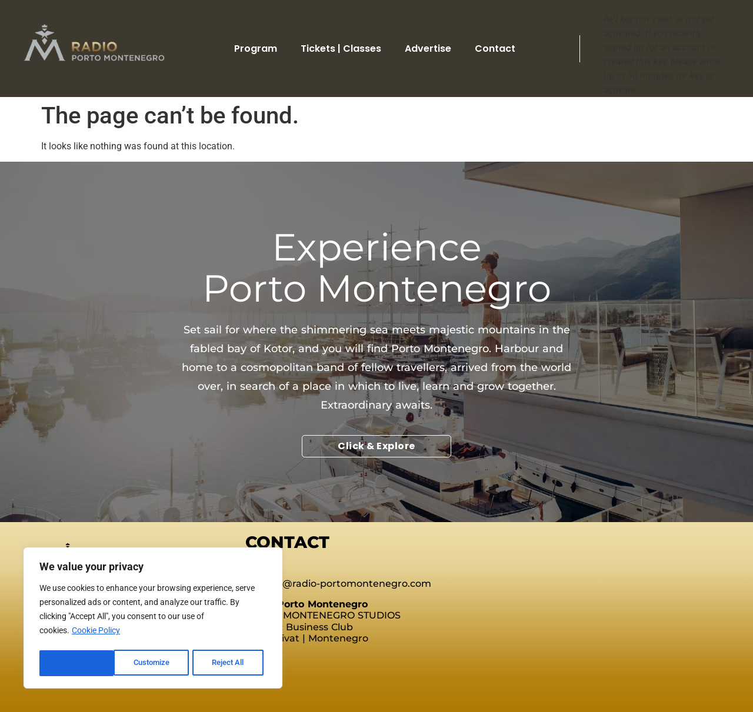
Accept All (230, 663)
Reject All (154, 663)
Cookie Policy (96, 634)
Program (255, 48)
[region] (153, 619)
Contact (495, 48)
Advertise (428, 48)
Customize (77, 663)
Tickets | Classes (341, 48)
